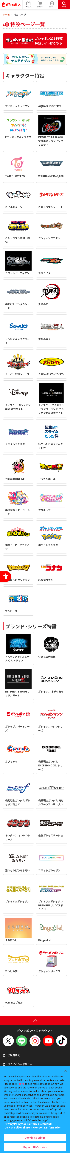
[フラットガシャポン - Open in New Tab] (51, 860)
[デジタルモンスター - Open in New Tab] (18, 435)
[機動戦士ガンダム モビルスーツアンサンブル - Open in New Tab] (51, 792)
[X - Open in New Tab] (8, 1040)
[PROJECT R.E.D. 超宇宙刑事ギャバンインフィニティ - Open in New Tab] (51, 131)
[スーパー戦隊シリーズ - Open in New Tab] (18, 364)
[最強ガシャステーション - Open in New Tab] (51, 827)
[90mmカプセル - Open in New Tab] (18, 992)
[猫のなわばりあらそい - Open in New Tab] (18, 860)
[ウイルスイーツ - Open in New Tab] (18, 196)
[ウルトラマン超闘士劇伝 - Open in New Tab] (18, 229)
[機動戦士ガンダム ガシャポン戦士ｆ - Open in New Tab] (18, 792)
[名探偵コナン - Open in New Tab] (51, 570)
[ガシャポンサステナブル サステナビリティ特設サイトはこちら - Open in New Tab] (35, 59)
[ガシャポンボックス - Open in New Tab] (51, 961)
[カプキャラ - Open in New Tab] (18, 755)
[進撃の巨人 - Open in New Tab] (51, 330)
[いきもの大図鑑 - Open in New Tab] (51, 648)
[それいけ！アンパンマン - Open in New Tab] (51, 364)
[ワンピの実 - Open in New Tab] (18, 961)
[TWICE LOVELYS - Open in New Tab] (18, 165)
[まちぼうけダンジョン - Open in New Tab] (18, 570)
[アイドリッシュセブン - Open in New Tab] (18, 95)
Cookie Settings (35, 1137)
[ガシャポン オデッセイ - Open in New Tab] (51, 683)
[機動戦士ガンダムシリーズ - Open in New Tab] (18, 295)
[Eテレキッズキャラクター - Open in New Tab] (18, 131)
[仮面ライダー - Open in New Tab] (51, 262)
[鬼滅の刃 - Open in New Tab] (51, 295)
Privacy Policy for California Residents (28, 1124)
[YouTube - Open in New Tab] (48, 1040)
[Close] (65, 1071)
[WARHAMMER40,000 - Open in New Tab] (51, 165)
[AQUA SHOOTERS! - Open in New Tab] (51, 95)
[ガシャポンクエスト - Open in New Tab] (51, 229)
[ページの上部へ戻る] (35, 1020)
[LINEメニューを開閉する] (21, 1040)
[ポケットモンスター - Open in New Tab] (51, 536)
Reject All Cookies (35, 1147)
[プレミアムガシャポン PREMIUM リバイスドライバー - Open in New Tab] (51, 895)
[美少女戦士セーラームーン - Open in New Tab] (18, 501)
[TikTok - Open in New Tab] (61, 1040)
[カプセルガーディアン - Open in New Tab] (18, 262)
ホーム (6, 14)
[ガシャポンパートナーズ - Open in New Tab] (18, 718)
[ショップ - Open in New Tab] (40, 4)
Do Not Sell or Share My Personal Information (33, 1127)
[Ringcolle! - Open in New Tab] (51, 930)
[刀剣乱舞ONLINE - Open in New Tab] (18, 469)
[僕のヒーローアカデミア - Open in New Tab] (18, 536)
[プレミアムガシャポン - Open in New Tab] (18, 895)
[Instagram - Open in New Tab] (35, 1040)
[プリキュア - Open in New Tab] (51, 501)
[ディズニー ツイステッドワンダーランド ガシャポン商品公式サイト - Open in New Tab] (51, 398)
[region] (35, 1109)
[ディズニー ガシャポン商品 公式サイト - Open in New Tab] (18, 398)
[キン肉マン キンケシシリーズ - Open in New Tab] (18, 827)
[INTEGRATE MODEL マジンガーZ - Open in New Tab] (18, 683)
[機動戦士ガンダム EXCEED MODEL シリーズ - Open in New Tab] (51, 755)
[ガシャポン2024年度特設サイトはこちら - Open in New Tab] (35, 40)
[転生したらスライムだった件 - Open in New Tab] (51, 435)
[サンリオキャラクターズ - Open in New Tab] (18, 330)
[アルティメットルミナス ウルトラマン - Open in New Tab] (18, 648)
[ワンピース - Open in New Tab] (18, 601)
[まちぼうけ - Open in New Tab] (18, 930)
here (21, 1083)
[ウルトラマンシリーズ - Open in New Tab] (51, 196)
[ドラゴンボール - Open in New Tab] (51, 469)
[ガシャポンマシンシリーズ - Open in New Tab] (51, 718)
